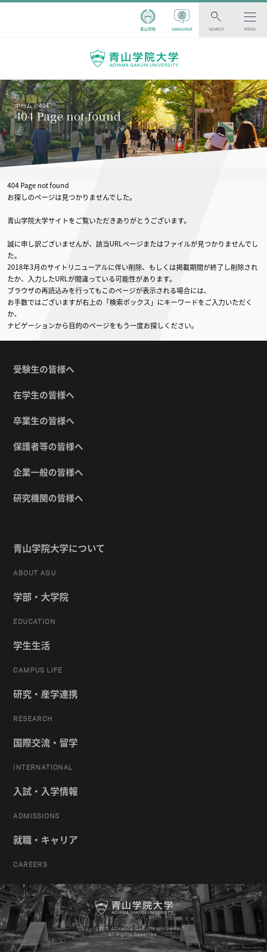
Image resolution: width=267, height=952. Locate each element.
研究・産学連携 (45, 694)
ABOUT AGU (34, 573)
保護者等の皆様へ (48, 446)
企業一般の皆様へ (48, 472)
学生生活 (31, 645)
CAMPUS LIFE (37, 670)
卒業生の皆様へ (43, 420)
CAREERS (30, 864)
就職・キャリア (45, 840)
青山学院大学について (59, 548)
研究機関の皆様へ (48, 497)
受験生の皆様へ (43, 369)
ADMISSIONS (36, 816)
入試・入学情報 (45, 791)
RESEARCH (33, 718)
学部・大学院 (41, 597)
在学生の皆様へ (43, 394)
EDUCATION (34, 621)
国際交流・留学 (45, 742)
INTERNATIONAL (42, 767)
